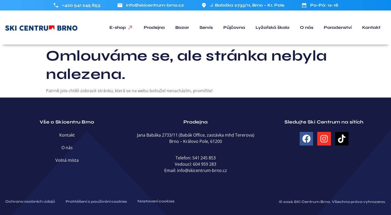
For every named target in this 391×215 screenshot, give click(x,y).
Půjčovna (234, 27)
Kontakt (371, 27)
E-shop (117, 27)
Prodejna (154, 27)
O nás (306, 27)
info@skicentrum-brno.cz (202, 170)
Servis (206, 27)
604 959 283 (204, 164)
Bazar (182, 27)
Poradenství (338, 27)
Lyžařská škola (272, 27)
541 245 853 (204, 158)
